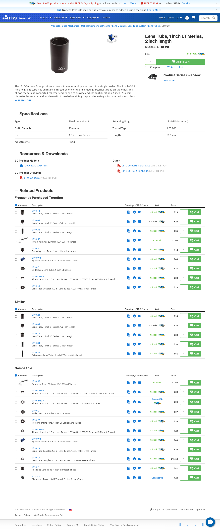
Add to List (175, 67)
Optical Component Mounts (95, 25)
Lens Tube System (137, 25)
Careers (72, 525)
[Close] (216, 3)
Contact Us (157, 398)
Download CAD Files (34, 165)
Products (55, 25)
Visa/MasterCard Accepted (124, 525)
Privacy (28, 515)
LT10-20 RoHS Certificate (133, 165)
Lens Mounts (119, 25)
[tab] (77, 96)
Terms (18, 515)
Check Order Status (94, 525)
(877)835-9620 (170, 510)
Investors (37, 525)
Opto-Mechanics (70, 25)
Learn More (129, 3)
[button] (23, 100)
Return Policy (54, 525)
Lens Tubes (154, 25)
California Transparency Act (48, 515)
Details (186, 3)
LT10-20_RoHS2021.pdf (132, 170)
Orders (171, 17)
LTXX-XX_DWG (30, 177)
